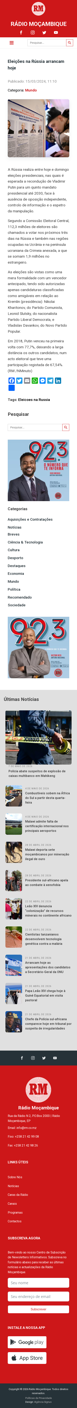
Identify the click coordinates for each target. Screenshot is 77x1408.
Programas (15, 1212)
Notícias (14, 527)
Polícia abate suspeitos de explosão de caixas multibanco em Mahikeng (37, 773)
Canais (12, 1204)
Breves (14, 534)
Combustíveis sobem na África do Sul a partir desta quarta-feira (47, 797)
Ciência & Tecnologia (25, 542)
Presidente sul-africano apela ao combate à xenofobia (46, 882)
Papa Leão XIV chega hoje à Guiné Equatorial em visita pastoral (45, 995)
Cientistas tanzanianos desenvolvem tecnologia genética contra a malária (43, 939)
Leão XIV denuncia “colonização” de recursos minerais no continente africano (48, 910)
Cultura (14, 550)
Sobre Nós (15, 1177)
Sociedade (17, 605)
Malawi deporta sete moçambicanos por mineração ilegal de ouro (47, 854)
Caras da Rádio (18, 1195)
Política (14, 589)
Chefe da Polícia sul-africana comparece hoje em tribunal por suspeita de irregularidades (48, 1023)
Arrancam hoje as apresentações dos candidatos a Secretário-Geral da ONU (47, 967)
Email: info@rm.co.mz (22, 1128)
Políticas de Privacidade (38, 1398)
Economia (16, 573)
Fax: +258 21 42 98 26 (23, 1145)
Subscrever (38, 1309)
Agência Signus (43, 1401)
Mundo (31, 90)
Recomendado (20, 597)
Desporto (15, 558)
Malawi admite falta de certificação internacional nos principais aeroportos (47, 826)
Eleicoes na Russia (34, 399)
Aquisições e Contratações (30, 519)
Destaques (17, 566)
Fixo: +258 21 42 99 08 (23, 1136)
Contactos (14, 1221)
